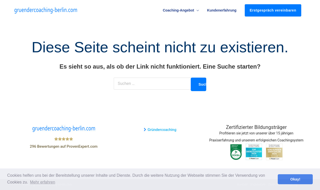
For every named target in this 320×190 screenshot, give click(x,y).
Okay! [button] (295, 179)
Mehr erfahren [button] (42, 182)
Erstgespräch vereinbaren (273, 10)
